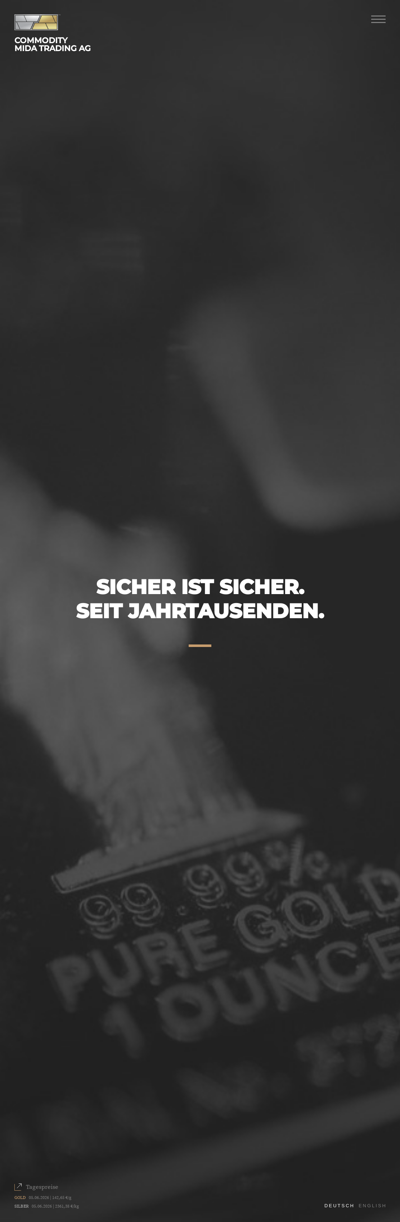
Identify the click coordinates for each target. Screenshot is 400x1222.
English (373, 1205)
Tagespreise (42, 1187)
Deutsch (339, 1205)
